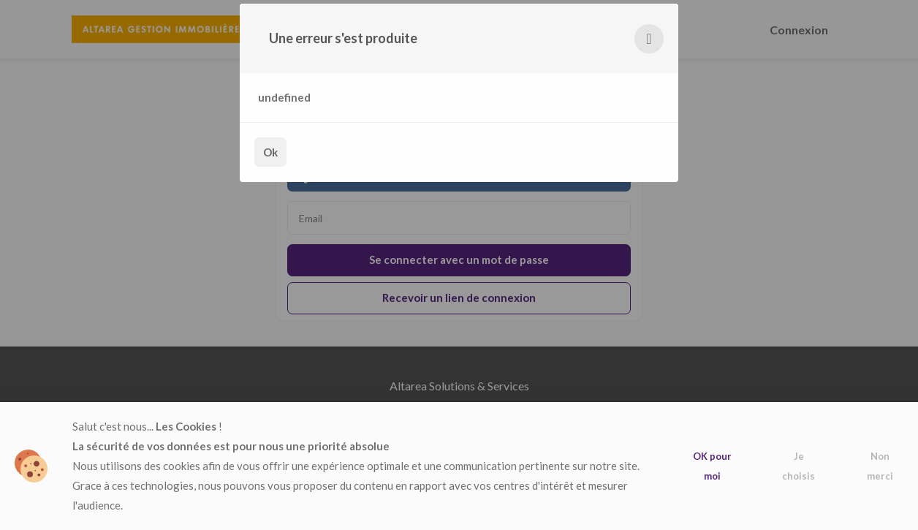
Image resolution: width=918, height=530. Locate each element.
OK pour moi (712, 466)
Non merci (880, 466)
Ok (270, 152)
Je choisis (798, 466)
